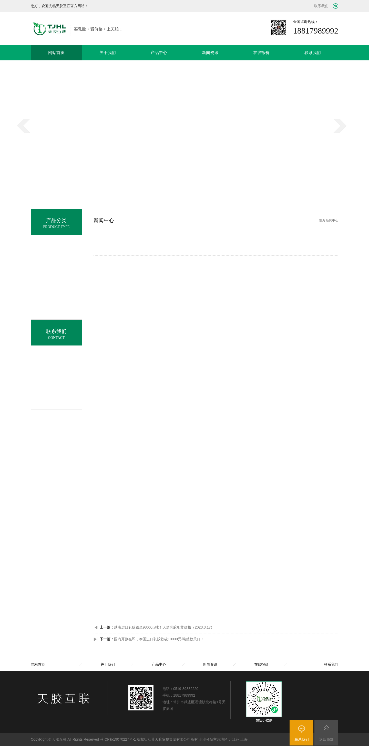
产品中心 (159, 52)
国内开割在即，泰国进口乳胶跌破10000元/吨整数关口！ (159, 639)
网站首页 (56, 52)
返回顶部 (326, 739)
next (342, 136)
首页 (322, 220)
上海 (244, 739)
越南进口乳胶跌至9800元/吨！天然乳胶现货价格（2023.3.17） (164, 627)
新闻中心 (332, 220)
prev (25, 136)
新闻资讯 (210, 52)
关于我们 (107, 52)
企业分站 (206, 739)
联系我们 (321, 6)
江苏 (235, 739)
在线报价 (261, 52)
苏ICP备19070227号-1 (118, 739)
